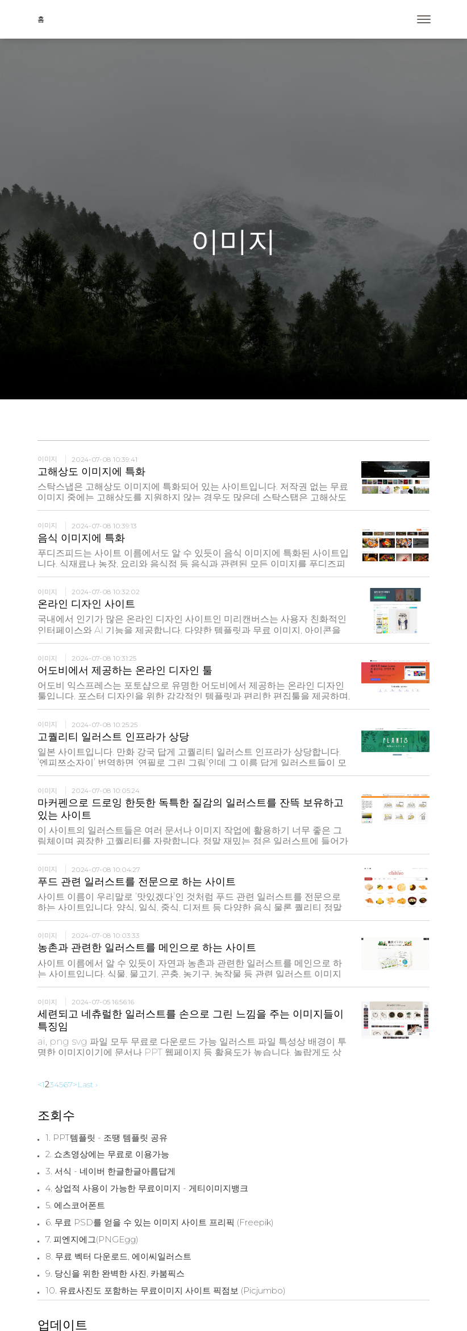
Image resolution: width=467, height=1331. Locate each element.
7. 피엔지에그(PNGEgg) (92, 1239)
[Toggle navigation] (424, 19)
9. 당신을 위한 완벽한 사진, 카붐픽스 (115, 1274)
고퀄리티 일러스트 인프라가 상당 (113, 737)
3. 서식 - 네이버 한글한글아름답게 (110, 1171)
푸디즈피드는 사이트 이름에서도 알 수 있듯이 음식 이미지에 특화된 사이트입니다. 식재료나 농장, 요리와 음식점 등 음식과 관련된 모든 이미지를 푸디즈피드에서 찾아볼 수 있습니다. (193, 564)
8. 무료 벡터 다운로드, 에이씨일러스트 (118, 1256)
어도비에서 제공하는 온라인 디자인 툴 (124, 670)
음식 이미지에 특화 (81, 538)
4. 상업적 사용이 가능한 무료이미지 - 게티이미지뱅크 (146, 1188)
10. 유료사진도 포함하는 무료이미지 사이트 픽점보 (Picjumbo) (165, 1291)
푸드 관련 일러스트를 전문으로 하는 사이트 (136, 881)
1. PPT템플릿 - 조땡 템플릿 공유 (106, 1138)
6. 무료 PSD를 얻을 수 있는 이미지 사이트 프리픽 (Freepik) (159, 1222)
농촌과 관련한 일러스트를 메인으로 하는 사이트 (146, 947)
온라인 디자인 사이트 (86, 604)
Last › (87, 1084)
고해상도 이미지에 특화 (91, 471)
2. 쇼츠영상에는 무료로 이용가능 (107, 1154)
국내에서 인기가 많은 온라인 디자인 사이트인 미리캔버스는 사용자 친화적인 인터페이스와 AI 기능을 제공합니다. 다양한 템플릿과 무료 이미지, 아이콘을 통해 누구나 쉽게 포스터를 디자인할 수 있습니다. (192, 630)
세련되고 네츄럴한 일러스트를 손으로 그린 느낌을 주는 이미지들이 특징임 (190, 1020)
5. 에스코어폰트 (75, 1205)
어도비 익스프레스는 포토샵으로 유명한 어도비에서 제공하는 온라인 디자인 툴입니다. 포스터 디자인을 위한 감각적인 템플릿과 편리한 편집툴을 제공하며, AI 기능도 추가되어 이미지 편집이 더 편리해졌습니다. (193, 696)
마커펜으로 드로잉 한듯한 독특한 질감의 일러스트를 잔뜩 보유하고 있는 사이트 (190, 808)
